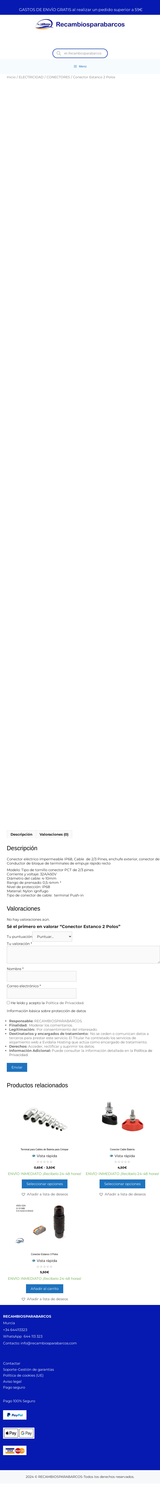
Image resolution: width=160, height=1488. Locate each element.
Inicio (11, 77)
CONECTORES (58, 77)
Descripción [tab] (21, 834)
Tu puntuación (19, 936)
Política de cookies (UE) (23, 1375)
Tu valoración (19, 943)
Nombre (15, 969)
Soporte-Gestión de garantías (28, 1369)
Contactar (11, 1363)
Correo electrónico (24, 986)
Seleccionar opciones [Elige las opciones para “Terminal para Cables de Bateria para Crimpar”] (44, 1184)
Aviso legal (12, 1381)
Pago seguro (14, 1387)
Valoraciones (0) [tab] (54, 834)
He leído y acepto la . (45, 1003)
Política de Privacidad (64, 1003)
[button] (44, 1194)
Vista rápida (44, 1156)
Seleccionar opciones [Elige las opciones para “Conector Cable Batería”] (122, 1184)
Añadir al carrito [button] (45, 1288)
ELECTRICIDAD (31, 77)
